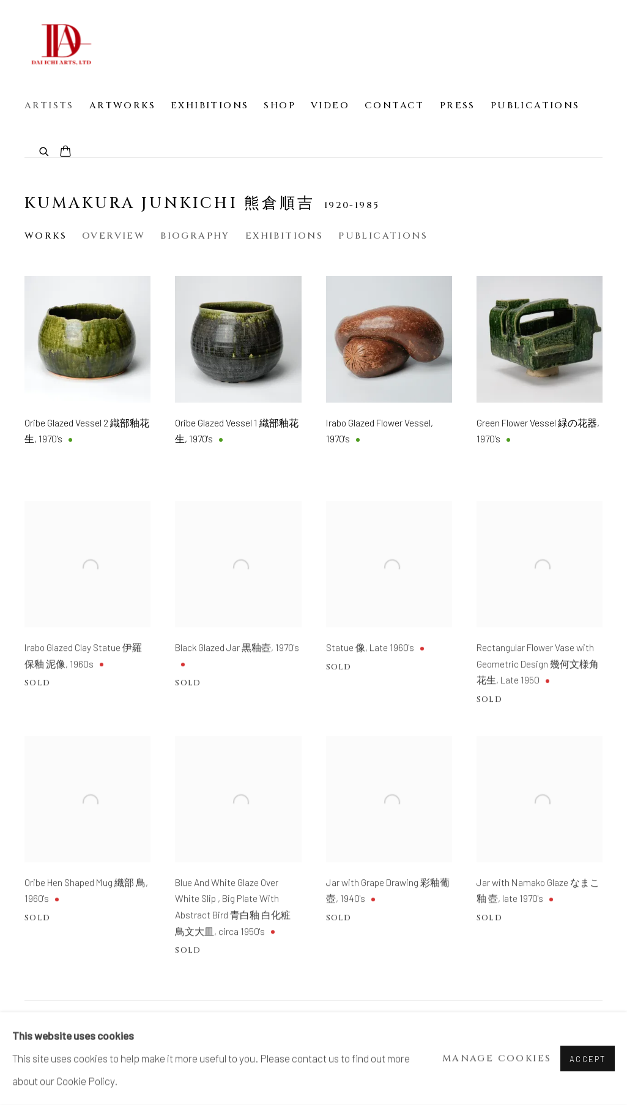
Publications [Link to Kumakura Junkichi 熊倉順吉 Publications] (383, 235)
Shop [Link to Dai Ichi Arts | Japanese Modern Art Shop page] (279, 105)
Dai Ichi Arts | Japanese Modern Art (61, 44)
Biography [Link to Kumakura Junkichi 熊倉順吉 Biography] (195, 235)
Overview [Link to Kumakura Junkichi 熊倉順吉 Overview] (113, 235)
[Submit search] (44, 151)
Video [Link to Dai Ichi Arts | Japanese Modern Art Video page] (330, 105)
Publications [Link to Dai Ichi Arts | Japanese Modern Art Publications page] (535, 105)
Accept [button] (587, 1059)
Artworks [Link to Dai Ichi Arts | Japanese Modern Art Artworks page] (122, 105)
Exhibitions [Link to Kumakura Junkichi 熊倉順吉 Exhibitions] (284, 235)
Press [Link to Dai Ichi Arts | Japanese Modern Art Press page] (457, 105)
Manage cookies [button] (497, 1058)
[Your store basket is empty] (65, 152)
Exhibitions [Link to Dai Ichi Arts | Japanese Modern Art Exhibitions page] (209, 105)
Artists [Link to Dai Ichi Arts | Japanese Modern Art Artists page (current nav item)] (49, 105)
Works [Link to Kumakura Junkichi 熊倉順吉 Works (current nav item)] (45, 235)
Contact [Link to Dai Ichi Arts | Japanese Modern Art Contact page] (395, 105)
